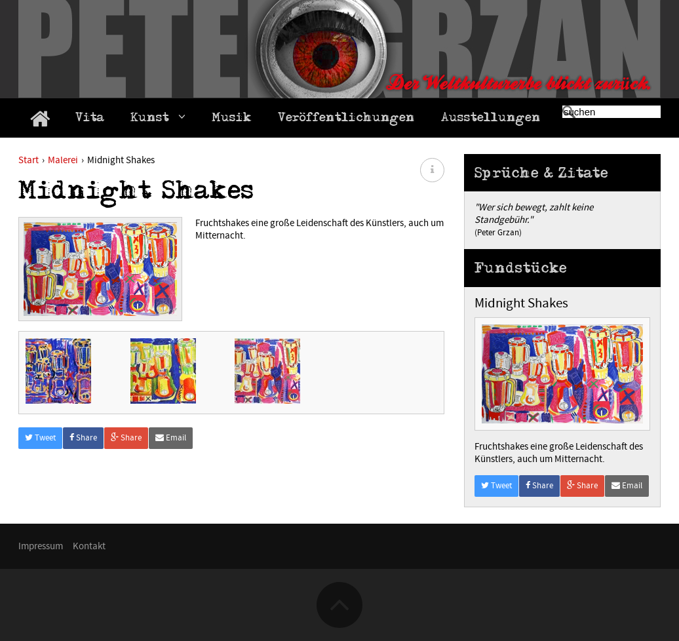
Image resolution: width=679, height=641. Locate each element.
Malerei (63, 160)
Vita (89, 119)
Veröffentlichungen (346, 119)
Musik (232, 119)
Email (170, 470)
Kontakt (89, 546)
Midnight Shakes (521, 303)
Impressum (40, 546)
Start (28, 160)
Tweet (40, 470)
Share (83, 470)
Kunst (157, 119)
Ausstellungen (491, 119)
